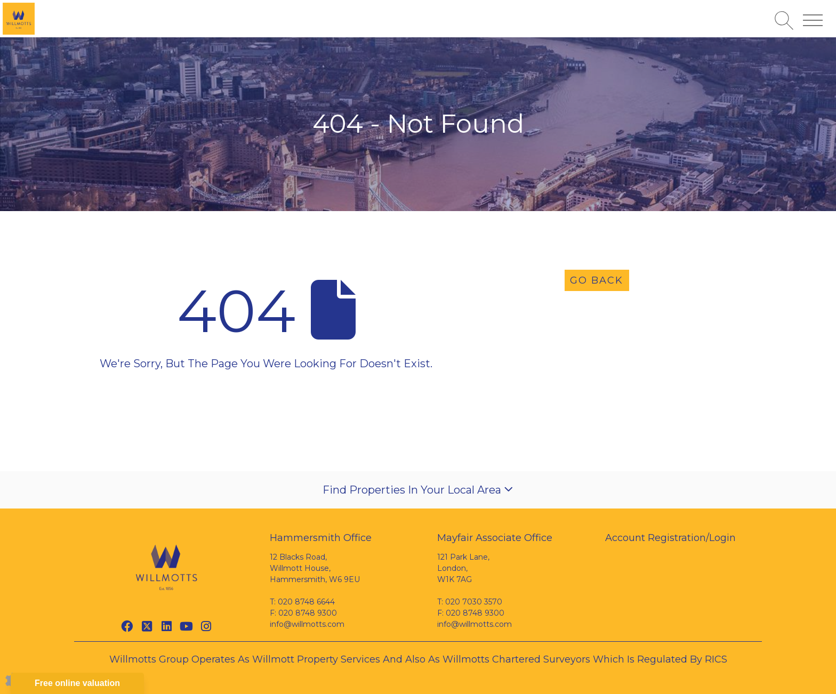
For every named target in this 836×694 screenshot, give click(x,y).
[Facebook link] (127, 626)
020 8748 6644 (306, 602)
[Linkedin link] (166, 626)
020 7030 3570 (473, 602)
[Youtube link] (186, 626)
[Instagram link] (206, 626)
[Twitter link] (147, 626)
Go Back (596, 280)
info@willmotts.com (307, 624)
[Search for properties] (784, 20)
